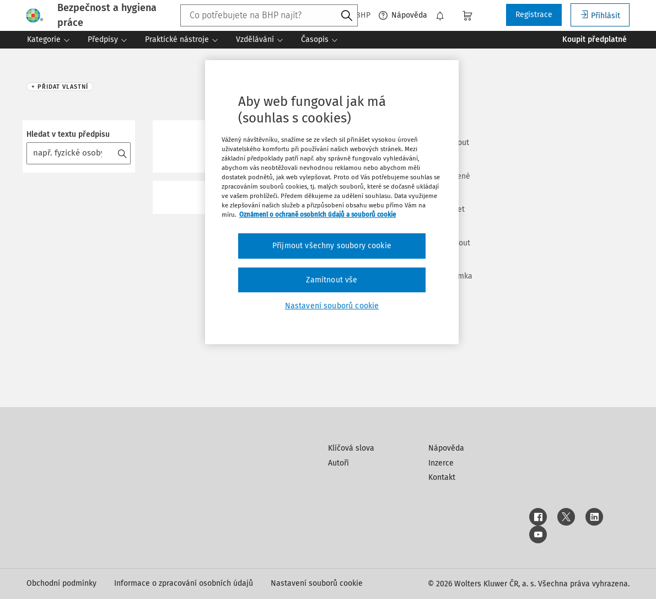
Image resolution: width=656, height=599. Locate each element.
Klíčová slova (351, 448)
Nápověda (403, 15)
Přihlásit (600, 15)
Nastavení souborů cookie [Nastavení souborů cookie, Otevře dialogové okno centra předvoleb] (332, 306)
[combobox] (269, 15)
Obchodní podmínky (61, 583)
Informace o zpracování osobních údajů (183, 583)
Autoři (338, 463)
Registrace (533, 14)
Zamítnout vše (331, 280)
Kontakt (441, 477)
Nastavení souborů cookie (317, 583)
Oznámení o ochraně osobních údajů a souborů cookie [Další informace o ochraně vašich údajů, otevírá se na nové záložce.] (317, 214)
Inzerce (441, 463)
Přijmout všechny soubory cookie (331, 245)
